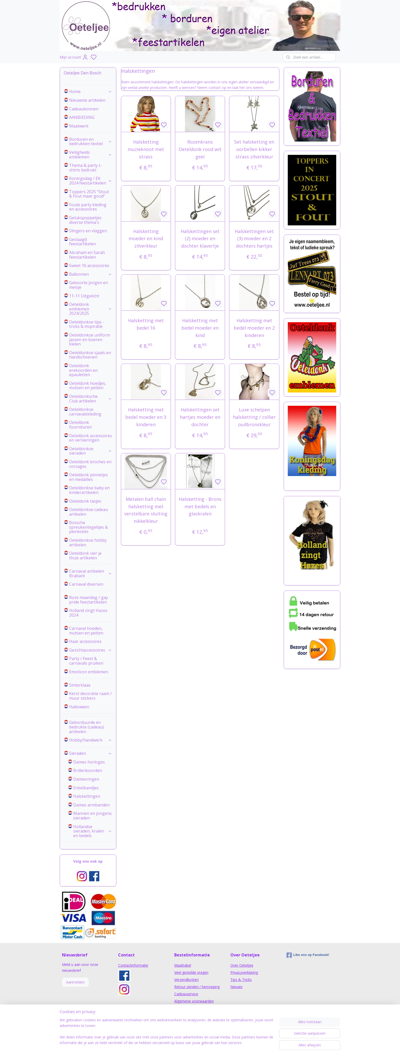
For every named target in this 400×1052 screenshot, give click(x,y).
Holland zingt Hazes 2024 (88, 613)
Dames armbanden (91, 805)
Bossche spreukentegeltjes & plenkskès (88, 527)
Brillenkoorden (87, 770)
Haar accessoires (85, 641)
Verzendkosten (186, 979)
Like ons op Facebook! (307, 955)
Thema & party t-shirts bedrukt (85, 168)
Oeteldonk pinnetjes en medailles (88, 477)
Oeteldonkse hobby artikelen (88, 542)
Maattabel (182, 965)
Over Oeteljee (241, 965)
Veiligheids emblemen (90, 154)
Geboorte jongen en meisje (88, 285)
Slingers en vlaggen (88, 231)
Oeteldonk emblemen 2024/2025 (90, 309)
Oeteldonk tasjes (85, 501)
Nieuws (236, 986)
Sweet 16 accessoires (89, 265)
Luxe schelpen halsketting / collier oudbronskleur (254, 417)
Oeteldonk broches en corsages (90, 464)
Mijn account (74, 57)
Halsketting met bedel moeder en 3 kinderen (145, 417)
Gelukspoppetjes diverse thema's (85, 220)
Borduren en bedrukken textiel (90, 141)
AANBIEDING (81, 117)
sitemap (221, 1043)
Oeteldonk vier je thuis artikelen (85, 555)
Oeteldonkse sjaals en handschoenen (90, 355)
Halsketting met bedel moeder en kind (200, 327)
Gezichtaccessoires (90, 650)
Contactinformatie (133, 965)
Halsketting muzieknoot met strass (146, 149)
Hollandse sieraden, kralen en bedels (92, 831)
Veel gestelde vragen (191, 972)
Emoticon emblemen (88, 672)
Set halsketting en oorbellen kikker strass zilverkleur (254, 149)
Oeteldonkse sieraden (90, 451)
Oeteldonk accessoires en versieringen (90, 438)
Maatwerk (79, 126)
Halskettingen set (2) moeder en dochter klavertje (199, 238)
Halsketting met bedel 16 (146, 324)
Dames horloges (89, 762)
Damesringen (86, 779)
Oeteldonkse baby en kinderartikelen (89, 490)
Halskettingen (86, 796)
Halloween (79, 707)
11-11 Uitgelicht (84, 296)
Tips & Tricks (241, 979)
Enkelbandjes (86, 788)
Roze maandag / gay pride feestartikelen (88, 600)
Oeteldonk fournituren (80, 425)
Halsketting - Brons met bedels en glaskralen (200, 506)
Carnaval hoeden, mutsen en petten (86, 631)
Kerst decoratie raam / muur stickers (90, 696)
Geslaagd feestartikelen (82, 242)
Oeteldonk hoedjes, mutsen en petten (87, 385)
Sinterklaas (80, 685)
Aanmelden (75, 982)
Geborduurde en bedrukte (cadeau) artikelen (86, 727)
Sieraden (90, 753)
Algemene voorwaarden (194, 1001)
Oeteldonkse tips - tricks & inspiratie (86, 324)
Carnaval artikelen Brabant (90, 573)
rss (232, 1043)
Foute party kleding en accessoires (87, 207)
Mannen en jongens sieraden (92, 816)
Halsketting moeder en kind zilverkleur (146, 238)
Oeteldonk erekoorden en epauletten (83, 370)
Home (90, 91)
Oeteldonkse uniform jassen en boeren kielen (89, 339)
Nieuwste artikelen (87, 100)
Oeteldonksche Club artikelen (90, 399)
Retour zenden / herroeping (197, 986)
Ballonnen (90, 274)
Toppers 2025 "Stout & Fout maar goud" (89, 194)
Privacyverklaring (244, 972)
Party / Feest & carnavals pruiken (86, 661)
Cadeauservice (186, 993)
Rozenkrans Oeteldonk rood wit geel (200, 149)
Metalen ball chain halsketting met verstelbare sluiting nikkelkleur (145, 510)
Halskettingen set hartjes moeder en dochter (200, 417)
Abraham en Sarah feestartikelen (87, 255)
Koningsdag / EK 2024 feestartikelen (90, 181)
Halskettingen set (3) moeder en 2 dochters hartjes (254, 238)
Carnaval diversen (86, 584)
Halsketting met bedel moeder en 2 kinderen (254, 327)
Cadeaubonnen (83, 109)
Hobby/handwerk (90, 740)
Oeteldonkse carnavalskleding (85, 412)
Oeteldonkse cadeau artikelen (88, 512)
